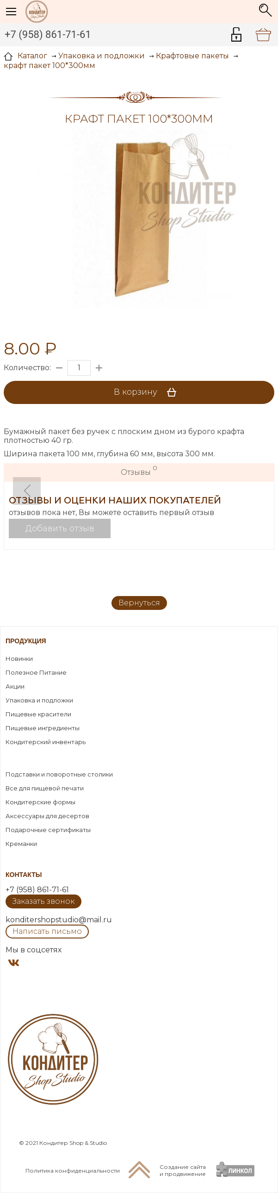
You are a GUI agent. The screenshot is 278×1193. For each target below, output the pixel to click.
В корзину (148, 392)
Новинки (19, 658)
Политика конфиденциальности (72, 1170)
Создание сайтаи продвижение (183, 1170)
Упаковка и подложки (39, 700)
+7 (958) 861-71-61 (48, 34)
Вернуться (139, 602)
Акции (15, 686)
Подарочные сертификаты (48, 829)
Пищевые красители (38, 714)
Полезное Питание (36, 672)
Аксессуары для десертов (47, 816)
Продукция (26, 641)
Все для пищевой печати (45, 788)
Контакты (24, 874)
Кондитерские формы (40, 802)
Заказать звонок (43, 901)
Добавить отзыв (59, 528)
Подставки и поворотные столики (59, 774)
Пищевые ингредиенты (43, 728)
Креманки (21, 843)
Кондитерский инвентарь (46, 742)
